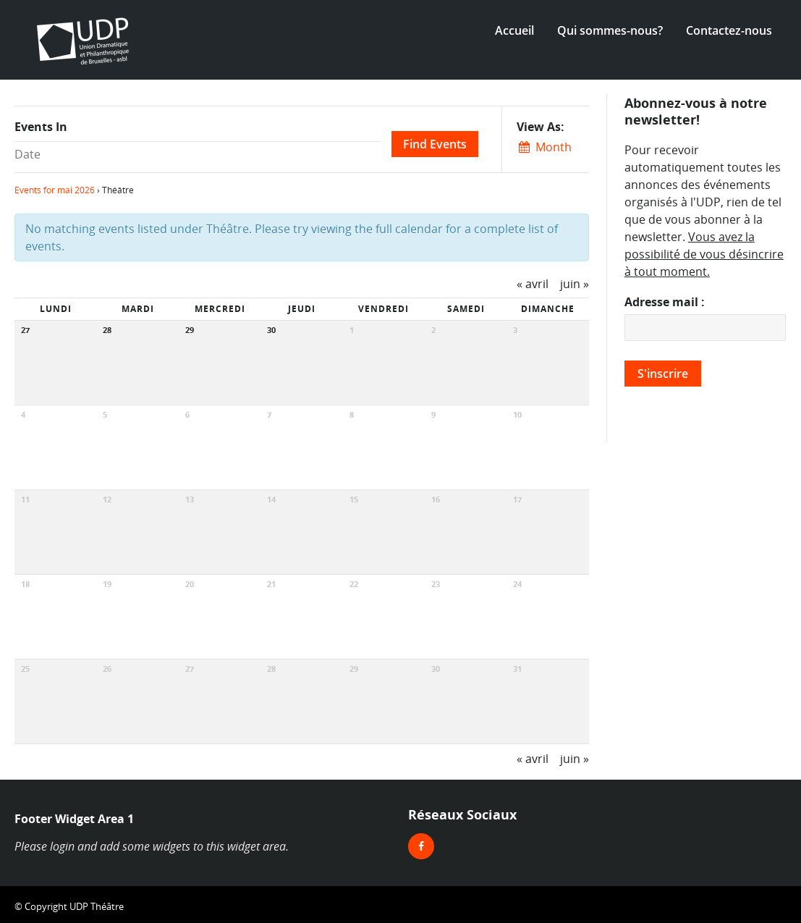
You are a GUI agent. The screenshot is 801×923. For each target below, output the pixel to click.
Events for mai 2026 (54, 190)
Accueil (514, 30)
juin (574, 284)
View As (539, 127)
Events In (40, 127)
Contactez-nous (729, 30)
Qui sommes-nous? (610, 30)
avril (532, 284)
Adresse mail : (664, 302)
